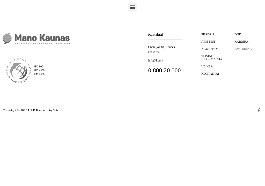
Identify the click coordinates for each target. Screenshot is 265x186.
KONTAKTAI (210, 73)
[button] (132, 7)
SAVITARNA (243, 49)
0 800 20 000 (164, 70)
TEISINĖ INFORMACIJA (211, 57)
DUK (237, 34)
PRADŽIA (208, 34)
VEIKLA (207, 66)
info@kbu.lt (155, 60)
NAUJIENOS (209, 49)
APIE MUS (208, 41)
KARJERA (241, 41)
